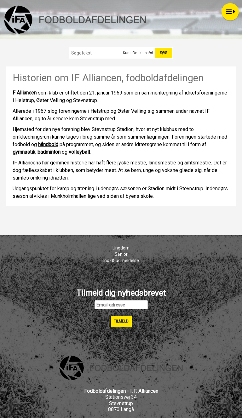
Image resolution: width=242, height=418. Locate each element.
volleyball (79, 152)
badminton (48, 152)
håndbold (48, 144)
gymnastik (24, 152)
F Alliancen (25, 93)
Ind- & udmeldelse (121, 260)
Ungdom (121, 247)
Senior (121, 254)
